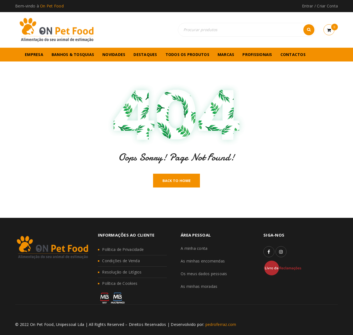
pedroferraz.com (220, 324)
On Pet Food (52, 6)
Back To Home (176, 180)
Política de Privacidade (123, 249)
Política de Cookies (119, 283)
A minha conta (194, 248)
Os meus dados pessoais (204, 273)
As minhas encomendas (203, 261)
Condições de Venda (121, 260)
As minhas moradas (199, 286)
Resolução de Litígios (121, 272)
